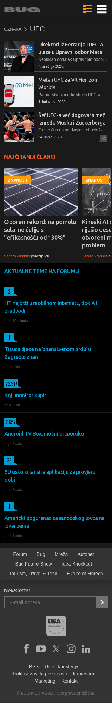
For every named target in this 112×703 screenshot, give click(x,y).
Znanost (17, 180)
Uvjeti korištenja (62, 666)
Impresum (83, 673)
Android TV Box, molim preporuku (44, 433)
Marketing (44, 681)
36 (8, 460)
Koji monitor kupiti (25, 395)
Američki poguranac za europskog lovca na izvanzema (54, 522)
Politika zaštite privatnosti (40, 673)
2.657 (10, 422)
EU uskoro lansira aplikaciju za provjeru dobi (50, 476)
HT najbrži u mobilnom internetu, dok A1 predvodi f (51, 307)
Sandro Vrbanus (17, 256)
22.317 (10, 383)
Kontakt (70, 681)
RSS (34, 666)
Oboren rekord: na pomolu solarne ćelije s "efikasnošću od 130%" (40, 229)
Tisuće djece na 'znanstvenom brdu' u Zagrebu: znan (47, 353)
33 (103, 138)
